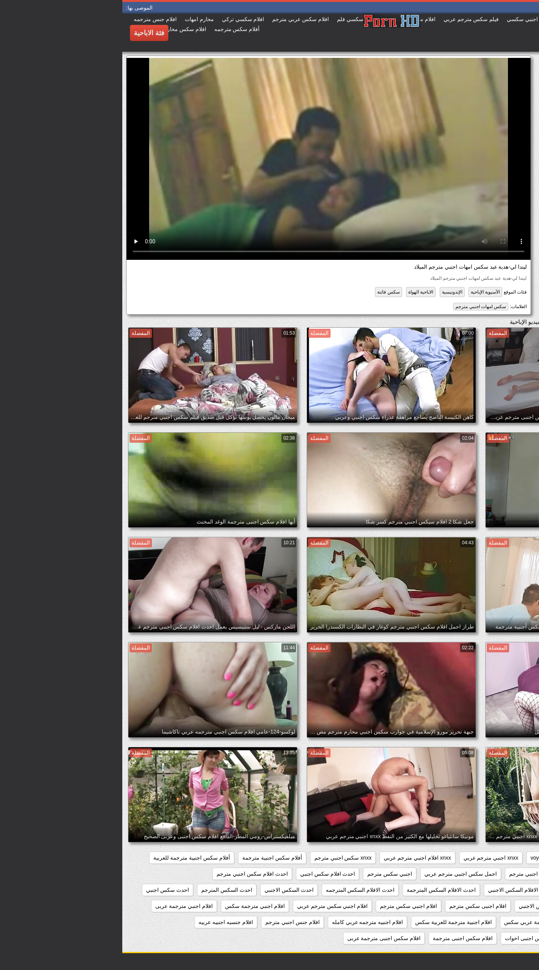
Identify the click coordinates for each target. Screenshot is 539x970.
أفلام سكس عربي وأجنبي (498, 874)
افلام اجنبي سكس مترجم (286, 906)
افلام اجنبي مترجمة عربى (61, 906)
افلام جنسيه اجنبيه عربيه (103, 922)
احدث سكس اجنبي (45, 890)
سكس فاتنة (266, 292)
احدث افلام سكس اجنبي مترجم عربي (484, 890)
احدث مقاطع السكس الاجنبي (428, 906)
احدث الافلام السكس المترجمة (318, 890)
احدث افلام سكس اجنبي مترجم (130, 874)
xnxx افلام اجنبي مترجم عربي (295, 858)
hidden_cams (511, 858)
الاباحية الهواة (298, 292)
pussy (476, 858)
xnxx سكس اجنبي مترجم (220, 858)
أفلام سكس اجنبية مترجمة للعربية (69, 858)
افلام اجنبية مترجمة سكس (497, 922)
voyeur (416, 858)
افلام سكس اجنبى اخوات (411, 938)
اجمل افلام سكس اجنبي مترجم (422, 874)
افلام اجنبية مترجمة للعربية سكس (331, 922)
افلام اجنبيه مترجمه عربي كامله (245, 922)
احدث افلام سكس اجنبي (205, 874)
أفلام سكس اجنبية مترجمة (150, 858)
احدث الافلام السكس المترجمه (238, 890)
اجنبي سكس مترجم (267, 874)
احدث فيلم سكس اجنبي (500, 906)
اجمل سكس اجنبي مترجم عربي (338, 874)
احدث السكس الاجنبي (166, 890)
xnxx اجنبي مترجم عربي (368, 858)
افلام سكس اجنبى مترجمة (340, 938)
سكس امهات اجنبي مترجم (358, 306)
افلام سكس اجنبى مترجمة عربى (262, 938)
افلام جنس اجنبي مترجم (170, 922)
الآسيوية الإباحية (363, 292)
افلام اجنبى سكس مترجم (355, 906)
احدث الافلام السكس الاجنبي (398, 890)
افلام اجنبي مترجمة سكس (133, 906)
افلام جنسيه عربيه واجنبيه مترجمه (489, 938)
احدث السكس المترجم (104, 890)
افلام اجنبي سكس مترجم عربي (210, 906)
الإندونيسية (330, 292)
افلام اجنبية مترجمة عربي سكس (418, 922)
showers (447, 858)
